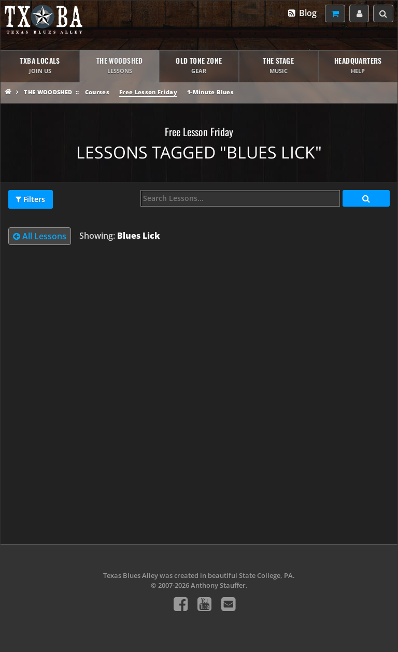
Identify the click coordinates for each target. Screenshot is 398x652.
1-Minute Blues (210, 92)
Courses (97, 92)
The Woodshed (48, 92)
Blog (302, 13)
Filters (30, 199)
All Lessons (39, 236)
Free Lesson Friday (148, 92)
